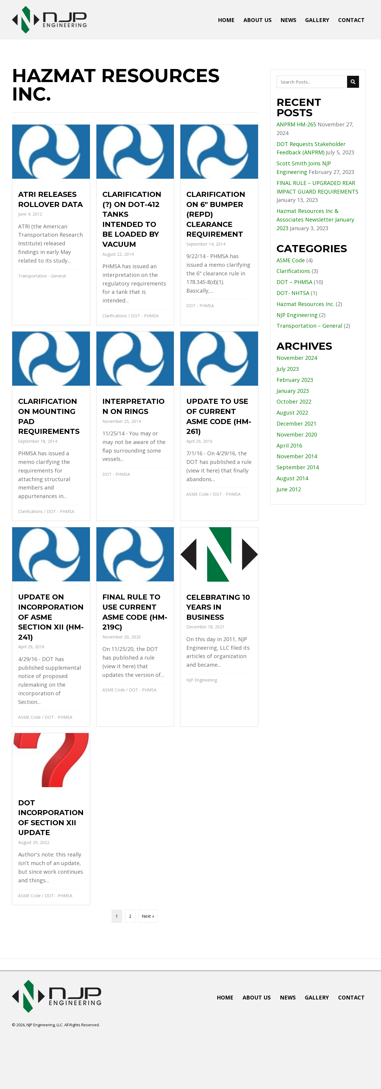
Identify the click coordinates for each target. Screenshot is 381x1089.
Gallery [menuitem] (317, 997)
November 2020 (297, 434)
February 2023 (295, 379)
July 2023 (288, 368)
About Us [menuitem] (257, 997)
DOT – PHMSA (294, 281)
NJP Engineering (201, 680)
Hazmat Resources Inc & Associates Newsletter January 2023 (315, 219)
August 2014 (292, 478)
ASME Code (197, 494)
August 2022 (292, 412)
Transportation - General (42, 276)
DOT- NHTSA (293, 292)
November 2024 (297, 357)
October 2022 (294, 401)
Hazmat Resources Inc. (305, 303)
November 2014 (297, 456)
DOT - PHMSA (145, 315)
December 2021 (296, 423)
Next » (148, 916)
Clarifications (114, 315)
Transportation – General (309, 325)
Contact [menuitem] (351, 997)
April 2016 (289, 445)
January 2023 (293, 390)
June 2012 (289, 489)
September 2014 (298, 467)
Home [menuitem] (225, 997)
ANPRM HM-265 (296, 124)
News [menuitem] (288, 997)
